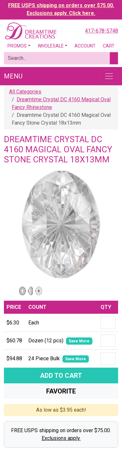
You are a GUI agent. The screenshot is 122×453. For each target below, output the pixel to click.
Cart (109, 45)
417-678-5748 (101, 31)
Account (85, 45)
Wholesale (51, 45)
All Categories (25, 92)
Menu (13, 76)
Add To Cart (61, 375)
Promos (17, 45)
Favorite (61, 391)
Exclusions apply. (61, 438)
